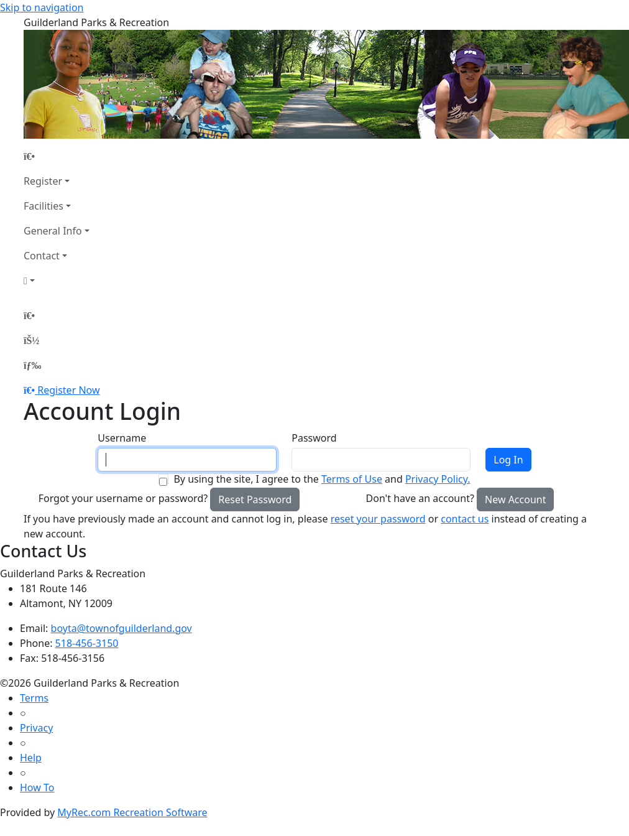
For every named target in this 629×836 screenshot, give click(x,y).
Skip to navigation (41, 7)
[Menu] (32, 365)
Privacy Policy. (438, 479)
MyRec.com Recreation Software (132, 812)
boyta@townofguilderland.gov (121, 628)
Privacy (36, 728)
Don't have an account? (420, 498)
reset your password (378, 519)
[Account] (57, 280)
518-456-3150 (87, 643)
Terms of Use (351, 479)
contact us (465, 519)
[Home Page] (57, 156)
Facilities (43, 206)
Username (122, 438)
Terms (34, 698)
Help (31, 757)
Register (43, 181)
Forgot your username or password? (123, 498)
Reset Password (255, 499)
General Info (53, 231)
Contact (42, 255)
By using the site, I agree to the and (321, 479)
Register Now (68, 390)
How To (37, 787)
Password (314, 438)
